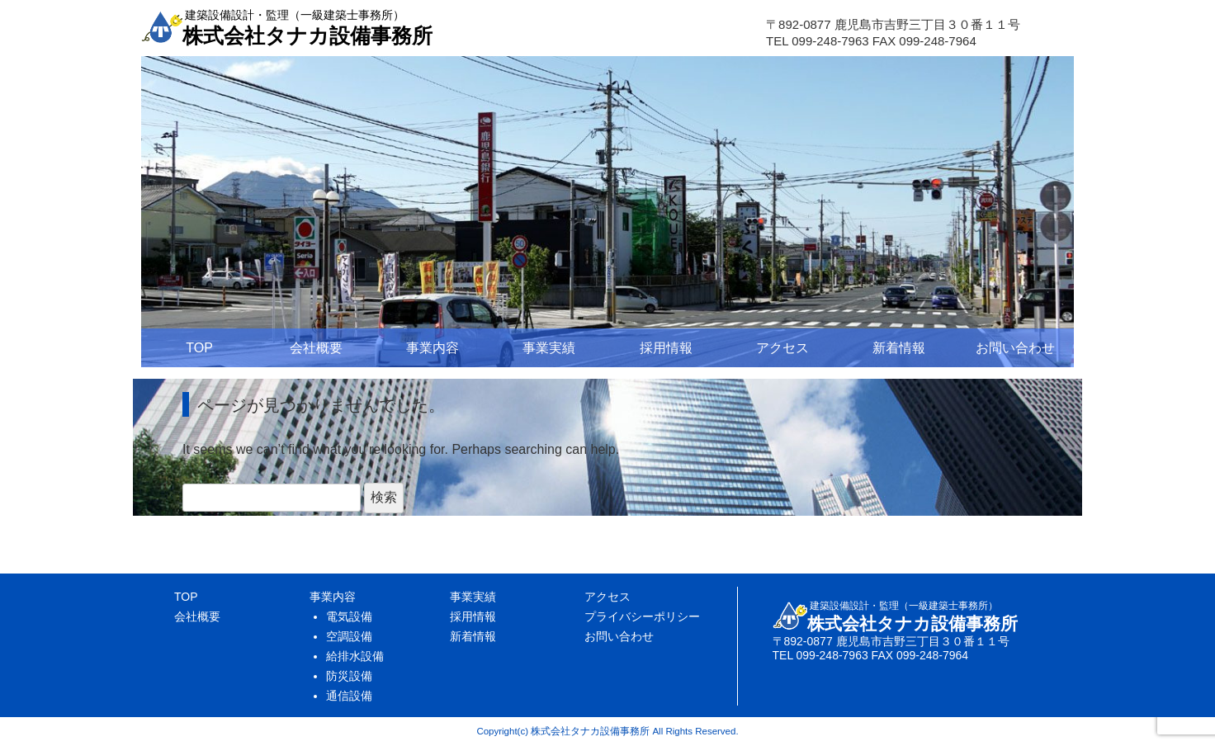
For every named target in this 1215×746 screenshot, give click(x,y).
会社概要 (316, 348)
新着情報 (898, 348)
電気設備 (349, 616)
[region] (607, 211)
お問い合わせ (1015, 348)
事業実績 (548, 348)
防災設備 (349, 675)
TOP (199, 348)
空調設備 (349, 636)
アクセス (782, 348)
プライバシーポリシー (642, 616)
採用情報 (666, 348)
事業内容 (432, 348)
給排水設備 (355, 656)
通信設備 (349, 695)
